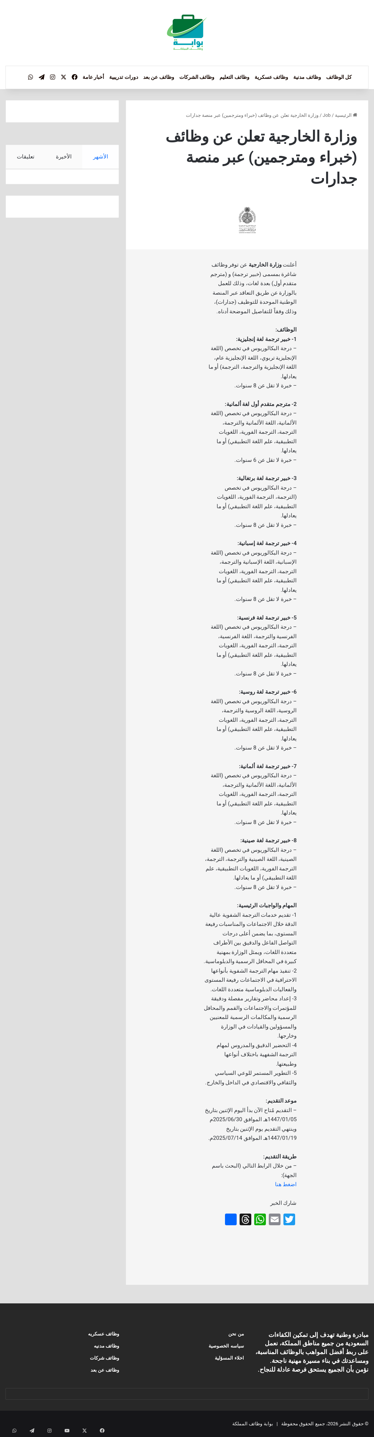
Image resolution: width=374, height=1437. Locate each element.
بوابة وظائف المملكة (252, 1423)
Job (327, 115)
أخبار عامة (93, 77)
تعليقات (25, 156)
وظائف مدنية (307, 77)
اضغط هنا (286, 1184)
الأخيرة (64, 156)
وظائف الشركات (196, 77)
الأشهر (100, 156)
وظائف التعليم (234, 77)
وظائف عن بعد (158, 77)
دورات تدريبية (123, 77)
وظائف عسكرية (271, 77)
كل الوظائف (339, 77)
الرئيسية (346, 115)
